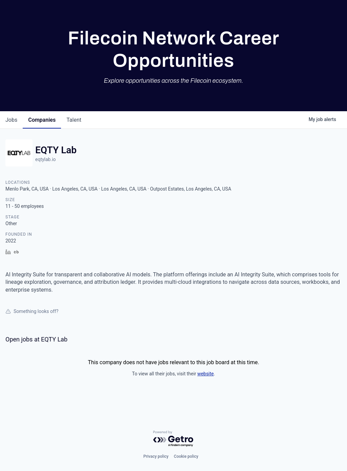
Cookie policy (186, 456)
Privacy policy (155, 456)
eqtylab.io (45, 159)
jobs (11, 120)
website (205, 373)
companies (42, 120)
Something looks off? (31, 311)
